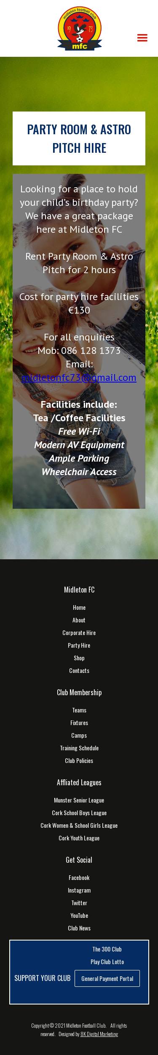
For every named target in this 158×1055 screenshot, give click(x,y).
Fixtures (79, 722)
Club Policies (79, 760)
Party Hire (79, 645)
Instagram (79, 890)
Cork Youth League (79, 838)
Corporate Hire (79, 632)
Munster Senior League (79, 800)
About (79, 620)
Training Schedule (79, 748)
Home (79, 607)
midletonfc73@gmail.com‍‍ (79, 377)
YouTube (79, 915)
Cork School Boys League (79, 812)
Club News (79, 928)
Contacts (79, 670)
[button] (142, 37)
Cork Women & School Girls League (79, 825)
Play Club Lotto (107, 961)
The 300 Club (107, 949)
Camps (79, 735)
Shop (79, 658)
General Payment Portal (107, 978)
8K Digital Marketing (99, 1033)
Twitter (79, 902)
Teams (79, 710)
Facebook (79, 877)
